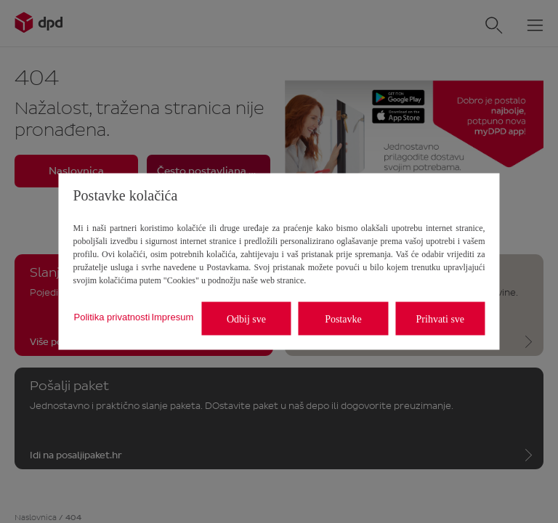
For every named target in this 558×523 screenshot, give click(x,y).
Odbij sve (246, 318)
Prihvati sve (440, 318)
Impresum (172, 316)
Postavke (343, 318)
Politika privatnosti (112, 316)
